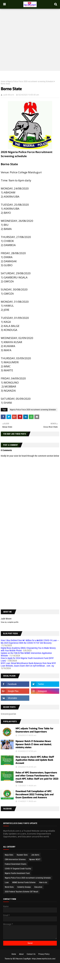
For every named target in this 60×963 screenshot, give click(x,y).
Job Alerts (35, 855)
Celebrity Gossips (24, 887)
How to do (43, 882)
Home (3, 81)
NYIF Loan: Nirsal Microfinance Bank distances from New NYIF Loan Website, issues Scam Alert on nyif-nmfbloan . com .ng (28, 664)
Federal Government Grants (15, 864)
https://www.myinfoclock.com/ (44, 959)
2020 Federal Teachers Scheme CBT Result (21, 892)
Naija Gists (9, 855)
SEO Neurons (18, 959)
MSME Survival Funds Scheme (24, 882)
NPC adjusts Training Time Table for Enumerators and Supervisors (34, 730)
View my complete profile (9, 622)
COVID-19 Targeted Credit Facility (18, 869)
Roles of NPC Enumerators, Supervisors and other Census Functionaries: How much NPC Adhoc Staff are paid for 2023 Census (37, 777)
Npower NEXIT (34, 859)
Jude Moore (9, 94)
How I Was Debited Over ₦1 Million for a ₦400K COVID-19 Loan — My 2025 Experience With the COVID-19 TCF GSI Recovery (30, 641)
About (21, 954)
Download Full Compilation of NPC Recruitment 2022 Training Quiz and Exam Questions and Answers (34, 794)
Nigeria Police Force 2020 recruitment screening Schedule (30, 81)
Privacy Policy (43, 954)
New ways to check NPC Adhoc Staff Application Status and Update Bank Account (35, 760)
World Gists (9, 887)
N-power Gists (22, 855)
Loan (7, 882)
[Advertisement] (30, 38)
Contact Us (31, 954)
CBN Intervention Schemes (15, 859)
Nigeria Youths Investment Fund (17, 873)
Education (38, 887)
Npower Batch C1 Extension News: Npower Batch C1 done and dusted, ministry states (34, 744)
